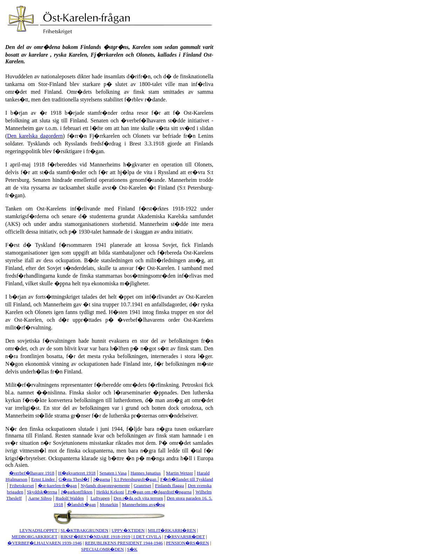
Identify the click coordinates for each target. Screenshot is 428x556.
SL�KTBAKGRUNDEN (85, 530)
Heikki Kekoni (110, 491)
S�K (132, 549)
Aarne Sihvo (39, 498)
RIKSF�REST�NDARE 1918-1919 (95, 536)
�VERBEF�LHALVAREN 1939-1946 (44, 543)
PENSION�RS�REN (187, 543)
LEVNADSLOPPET (39, 530)
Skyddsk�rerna (42, 491)
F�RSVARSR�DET (184, 536)
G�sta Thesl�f (73, 479)
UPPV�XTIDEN (128, 530)
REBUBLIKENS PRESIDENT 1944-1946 (124, 543)
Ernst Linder (43, 479)
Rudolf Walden (70, 498)
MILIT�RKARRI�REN (172, 530)
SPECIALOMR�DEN (102, 549)
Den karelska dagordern (35, 136)
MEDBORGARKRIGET (34, 536)
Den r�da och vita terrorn (138, 498)
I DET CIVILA (146, 536)
